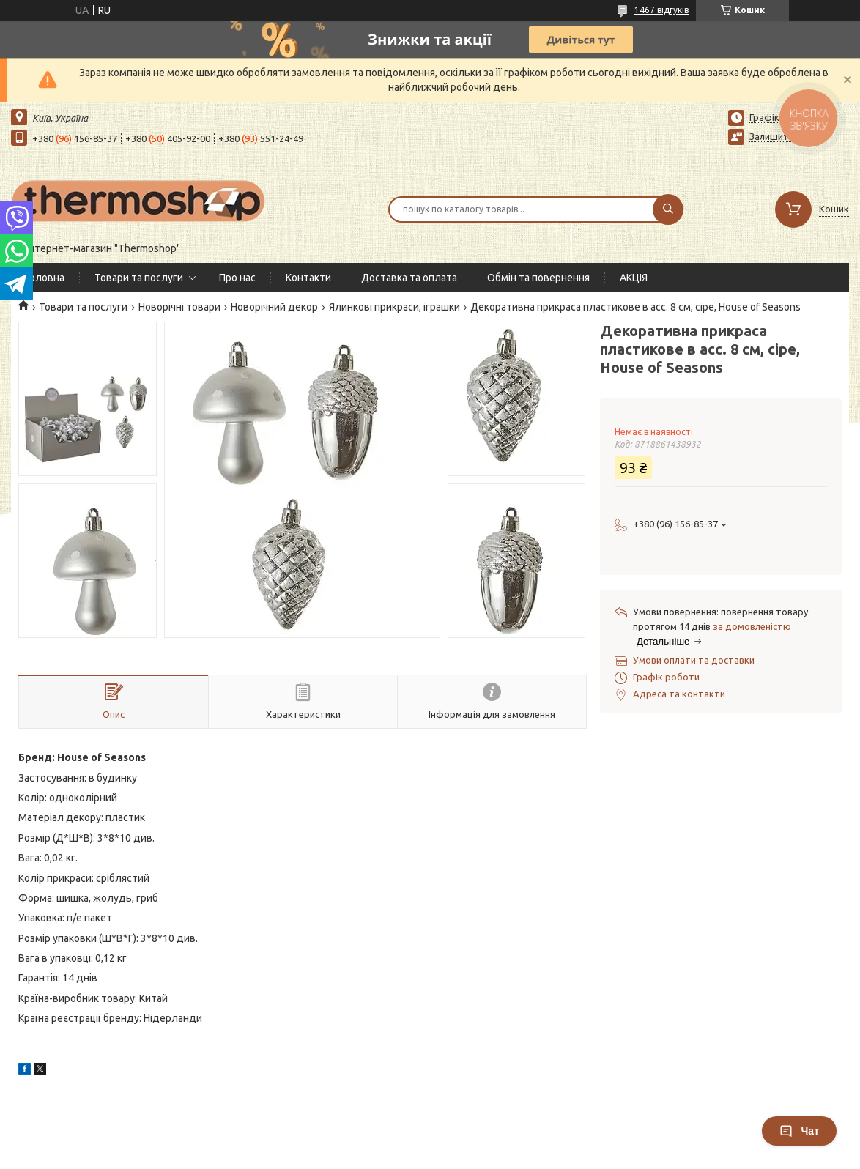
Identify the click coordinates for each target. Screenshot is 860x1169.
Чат (799, 1131)
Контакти (308, 277)
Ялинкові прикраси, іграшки (394, 307)
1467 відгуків (661, 10)
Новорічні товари (179, 307)
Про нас (237, 277)
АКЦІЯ (634, 277)
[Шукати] (668, 209)
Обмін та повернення (538, 277)
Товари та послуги (138, 277)
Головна (45, 277)
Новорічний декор (274, 307)
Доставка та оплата (409, 277)
